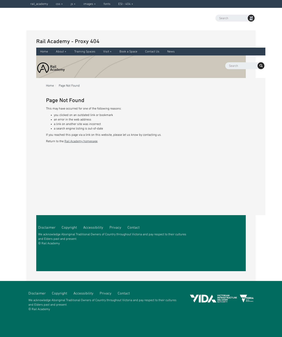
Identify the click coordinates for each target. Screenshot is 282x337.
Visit (106, 51)
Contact (133, 227)
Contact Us (152, 51)
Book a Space (128, 51)
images (88, 3)
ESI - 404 (124, 3)
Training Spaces (84, 51)
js (72, 3)
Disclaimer (46, 227)
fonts (107, 3)
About (60, 51)
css (58, 3)
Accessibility (93, 227)
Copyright (69, 227)
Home (44, 51)
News (171, 51)
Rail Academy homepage (81, 141)
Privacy (115, 227)
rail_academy (39, 3)
